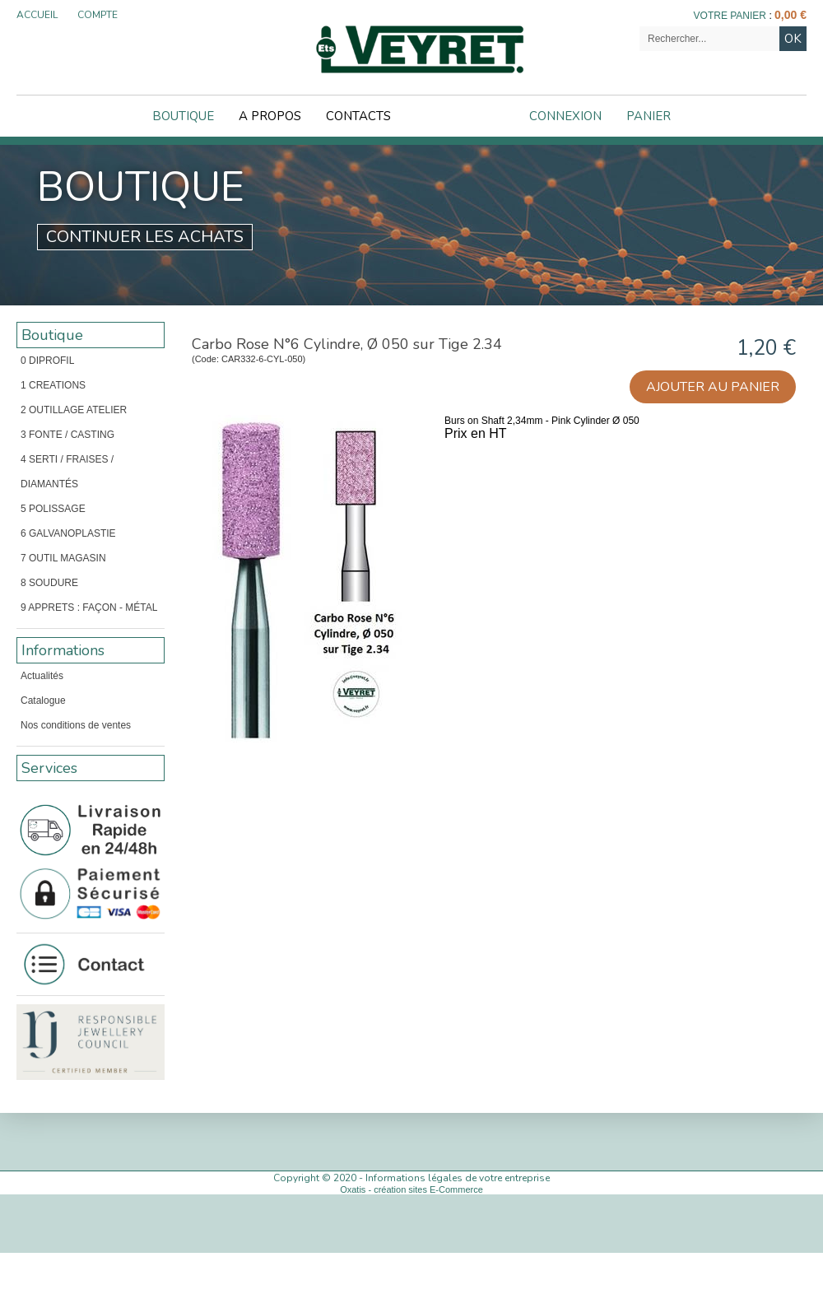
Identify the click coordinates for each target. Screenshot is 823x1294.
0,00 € (790, 14)
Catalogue (43, 700)
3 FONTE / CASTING (67, 434)
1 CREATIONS (53, 385)
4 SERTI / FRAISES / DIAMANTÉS (67, 472)
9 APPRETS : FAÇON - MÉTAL (89, 607)
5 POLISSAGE (53, 508)
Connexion (565, 116)
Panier (648, 116)
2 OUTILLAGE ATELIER (74, 410)
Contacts (358, 116)
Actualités (42, 676)
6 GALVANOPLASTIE (68, 533)
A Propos (270, 116)
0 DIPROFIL (47, 360)
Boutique (183, 116)
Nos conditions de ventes (76, 725)
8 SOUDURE (49, 583)
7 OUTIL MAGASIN (63, 558)
